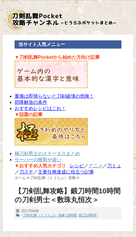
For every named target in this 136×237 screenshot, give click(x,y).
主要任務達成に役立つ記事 (66, 171)
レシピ (77, 165)
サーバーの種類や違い (38, 159)
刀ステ (26, 171)
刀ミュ (114, 165)
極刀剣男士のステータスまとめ (47, 153)
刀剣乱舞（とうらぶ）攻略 (44, 215)
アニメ (95, 165)
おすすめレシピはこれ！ (40, 108)
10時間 (71, 215)
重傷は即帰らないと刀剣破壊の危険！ (54, 96)
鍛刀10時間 (88, 215)
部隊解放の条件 (31, 102)
